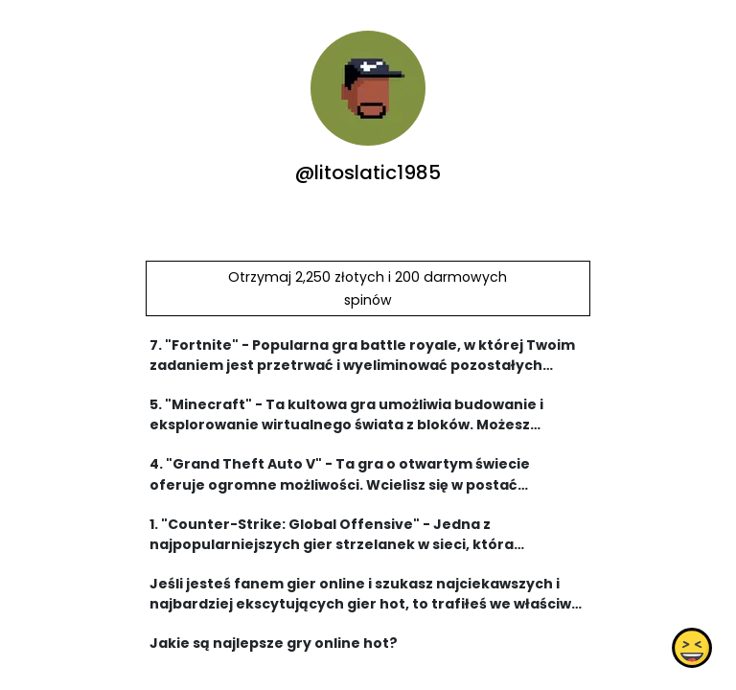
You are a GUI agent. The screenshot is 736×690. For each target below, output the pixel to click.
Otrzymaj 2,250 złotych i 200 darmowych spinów (367, 288)
